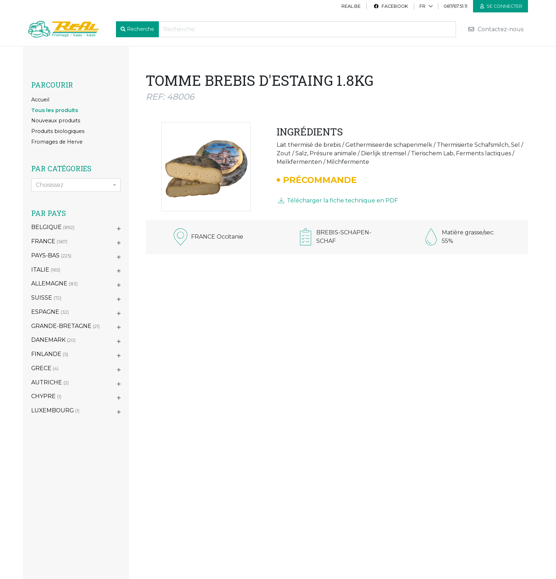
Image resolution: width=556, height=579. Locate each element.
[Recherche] (307, 29)
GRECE (45, 368)
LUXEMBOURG (55, 410)
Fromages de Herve (57, 142)
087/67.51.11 (455, 6)
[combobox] (76, 185)
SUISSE (46, 297)
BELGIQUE (52, 227)
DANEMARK (53, 339)
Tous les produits (54, 110)
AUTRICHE (50, 382)
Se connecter (501, 6)
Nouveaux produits (55, 120)
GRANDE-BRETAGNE (65, 326)
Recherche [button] (140, 29)
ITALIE (45, 269)
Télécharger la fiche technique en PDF (338, 200)
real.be (351, 6)
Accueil (40, 99)
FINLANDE (49, 354)
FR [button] (422, 6)
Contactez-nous (495, 29)
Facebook (390, 6)
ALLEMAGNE (54, 283)
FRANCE (49, 241)
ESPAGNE (50, 311)
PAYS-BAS (51, 255)
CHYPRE (46, 396)
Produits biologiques (57, 131)
